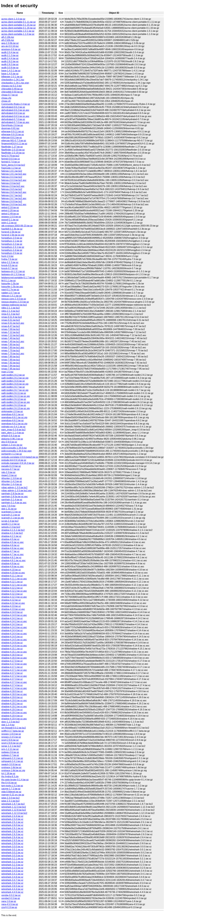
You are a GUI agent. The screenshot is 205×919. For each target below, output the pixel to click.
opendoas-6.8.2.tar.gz (12, 420)
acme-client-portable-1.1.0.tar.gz (17, 34)
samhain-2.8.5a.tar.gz (12, 493)
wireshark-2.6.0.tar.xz (12, 825)
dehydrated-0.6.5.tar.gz (13, 113)
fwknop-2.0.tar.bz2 (10, 183)
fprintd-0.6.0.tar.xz (10, 159)
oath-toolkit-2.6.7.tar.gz (13, 387)
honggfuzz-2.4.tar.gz (11, 250)
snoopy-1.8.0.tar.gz (11, 734)
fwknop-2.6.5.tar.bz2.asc (13, 192)
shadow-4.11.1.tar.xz (12, 575)
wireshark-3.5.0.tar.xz (12, 883)
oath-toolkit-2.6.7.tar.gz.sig (15, 390)
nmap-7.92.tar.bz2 (10, 362)
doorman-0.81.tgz (10, 128)
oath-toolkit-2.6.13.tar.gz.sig (15, 408)
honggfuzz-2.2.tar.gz (11, 244)
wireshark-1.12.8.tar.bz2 (13, 810)
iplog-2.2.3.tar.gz (9, 262)
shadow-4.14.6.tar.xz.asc (14, 645)
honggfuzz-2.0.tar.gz (11, 238)
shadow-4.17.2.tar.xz (12, 673)
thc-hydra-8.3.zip (10, 776)
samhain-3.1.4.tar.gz (11, 499)
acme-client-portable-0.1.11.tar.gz (18, 22)
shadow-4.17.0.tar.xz (12, 661)
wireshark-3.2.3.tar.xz (12, 865)
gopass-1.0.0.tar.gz (11, 216)
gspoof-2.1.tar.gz (10, 219)
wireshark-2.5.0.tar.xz (12, 819)
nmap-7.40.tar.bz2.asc (12, 341)
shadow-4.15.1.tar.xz (12, 648)
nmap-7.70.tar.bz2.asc (12, 353)
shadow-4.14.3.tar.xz (12, 624)
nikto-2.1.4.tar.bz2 (10, 311)
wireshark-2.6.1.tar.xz (12, 828)
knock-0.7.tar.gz (9, 268)
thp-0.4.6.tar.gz (9, 782)
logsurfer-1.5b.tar (10, 283)
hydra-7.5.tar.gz (9, 259)
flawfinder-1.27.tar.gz (12, 146)
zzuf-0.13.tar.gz (9, 907)
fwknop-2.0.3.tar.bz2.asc (13, 180)
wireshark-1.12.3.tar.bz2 (13, 807)
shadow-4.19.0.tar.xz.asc (14, 700)
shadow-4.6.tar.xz (10, 545)
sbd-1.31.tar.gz (9, 509)
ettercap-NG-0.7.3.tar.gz (13, 140)
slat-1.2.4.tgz (8, 725)
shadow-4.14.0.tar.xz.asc (14, 615)
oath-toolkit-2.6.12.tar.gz (13, 399)
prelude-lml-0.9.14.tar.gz (13, 460)
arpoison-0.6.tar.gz (11, 49)
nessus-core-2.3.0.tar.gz (13, 299)
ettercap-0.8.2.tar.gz (11, 137)
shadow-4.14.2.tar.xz (12, 618)
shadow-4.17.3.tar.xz (12, 679)
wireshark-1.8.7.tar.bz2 (13, 804)
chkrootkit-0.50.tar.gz (12, 92)
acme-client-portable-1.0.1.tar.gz (17, 31)
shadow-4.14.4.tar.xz (12, 630)
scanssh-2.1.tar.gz (10, 515)
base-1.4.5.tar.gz (10, 73)
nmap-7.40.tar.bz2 (10, 338)
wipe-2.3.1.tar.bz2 (10, 801)
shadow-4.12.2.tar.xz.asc (14, 591)
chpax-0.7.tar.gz (9, 95)
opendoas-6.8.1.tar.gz (12, 414)
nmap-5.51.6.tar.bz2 (11, 317)
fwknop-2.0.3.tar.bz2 (11, 177)
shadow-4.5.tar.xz (10, 539)
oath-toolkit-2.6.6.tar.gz (13, 381)
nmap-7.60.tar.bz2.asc (12, 347)
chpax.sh (6, 101)
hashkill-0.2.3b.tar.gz (12, 229)
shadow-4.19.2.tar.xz (12, 703)
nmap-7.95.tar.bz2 (10, 369)
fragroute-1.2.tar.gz (11, 168)
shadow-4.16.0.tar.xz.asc (14, 658)
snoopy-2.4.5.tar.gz (11, 737)
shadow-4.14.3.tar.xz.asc (14, 627)
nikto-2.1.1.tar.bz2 (10, 308)
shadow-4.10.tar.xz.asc (13, 572)
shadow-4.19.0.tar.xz (12, 697)
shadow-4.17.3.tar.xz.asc (14, 682)
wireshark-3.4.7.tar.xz (12, 880)
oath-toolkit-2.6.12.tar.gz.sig (15, 402)
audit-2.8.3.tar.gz (10, 64)
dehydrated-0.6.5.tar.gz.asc (15, 116)
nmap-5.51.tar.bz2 (10, 320)
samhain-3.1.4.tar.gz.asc (13, 502)
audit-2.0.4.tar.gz (10, 52)
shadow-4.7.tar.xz (10, 551)
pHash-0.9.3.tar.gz (10, 435)
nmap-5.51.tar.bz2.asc (12, 323)
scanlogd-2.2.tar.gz (11, 512)
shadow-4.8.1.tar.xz (11, 557)
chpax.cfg (6, 98)
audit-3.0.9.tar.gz (10, 67)
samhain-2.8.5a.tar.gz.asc (14, 496)
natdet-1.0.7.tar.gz (10, 293)
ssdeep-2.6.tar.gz (10, 752)
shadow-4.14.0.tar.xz (12, 612)
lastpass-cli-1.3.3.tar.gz (13, 274)
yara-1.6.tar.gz (8, 901)
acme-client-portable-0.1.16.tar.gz (18, 28)
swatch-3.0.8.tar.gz (11, 764)
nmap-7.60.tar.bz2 (10, 344)
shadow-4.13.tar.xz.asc (13, 609)
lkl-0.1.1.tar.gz (8, 280)
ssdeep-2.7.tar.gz (10, 755)
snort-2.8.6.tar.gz (10, 740)
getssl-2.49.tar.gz (10, 213)
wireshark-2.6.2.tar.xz (12, 831)
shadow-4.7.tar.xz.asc (12, 554)
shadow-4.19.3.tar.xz (12, 709)
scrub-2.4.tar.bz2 (10, 521)
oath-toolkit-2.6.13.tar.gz (13, 405)
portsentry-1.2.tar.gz (11, 454)
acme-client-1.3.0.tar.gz (13, 19)
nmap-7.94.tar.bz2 (10, 365)
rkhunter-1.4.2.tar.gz (11, 481)
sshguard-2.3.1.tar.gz (12, 758)
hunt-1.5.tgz (7, 256)
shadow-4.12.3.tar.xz (12, 594)
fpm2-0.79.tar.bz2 (10, 156)
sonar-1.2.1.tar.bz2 (11, 746)
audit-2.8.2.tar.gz (10, 61)
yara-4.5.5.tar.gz (9, 904)
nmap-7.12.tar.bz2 (10, 332)
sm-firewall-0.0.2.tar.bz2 (13, 728)
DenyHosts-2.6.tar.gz (12, 125)
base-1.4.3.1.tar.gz (11, 70)
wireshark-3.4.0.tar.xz (12, 871)
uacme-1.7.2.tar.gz (11, 788)
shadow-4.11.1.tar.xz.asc (14, 578)
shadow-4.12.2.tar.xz (12, 588)
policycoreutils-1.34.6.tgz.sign (16, 451)
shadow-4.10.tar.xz (11, 569)
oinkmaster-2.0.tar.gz (12, 411)
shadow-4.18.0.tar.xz (12, 691)
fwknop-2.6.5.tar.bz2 (11, 189)
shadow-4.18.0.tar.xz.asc (14, 694)
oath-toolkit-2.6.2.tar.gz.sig (15, 378)
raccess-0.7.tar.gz (10, 469)
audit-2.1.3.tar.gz (10, 55)
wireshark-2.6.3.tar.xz (12, 834)
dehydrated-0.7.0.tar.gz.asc (15, 122)
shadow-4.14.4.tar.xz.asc (14, 633)
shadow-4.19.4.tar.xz (12, 715)
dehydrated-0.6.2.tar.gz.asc (15, 110)
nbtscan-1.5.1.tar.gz (11, 296)
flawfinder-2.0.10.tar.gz (13, 149)
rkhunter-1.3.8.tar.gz (11, 478)
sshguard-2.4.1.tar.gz (12, 761)
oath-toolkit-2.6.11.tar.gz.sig (15, 396)
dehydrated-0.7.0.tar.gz (13, 119)
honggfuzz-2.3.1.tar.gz (12, 247)
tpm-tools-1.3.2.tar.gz (12, 785)
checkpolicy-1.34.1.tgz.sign (15, 83)
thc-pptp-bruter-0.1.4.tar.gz (15, 779)
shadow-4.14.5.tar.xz (12, 636)
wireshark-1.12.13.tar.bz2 (14, 813)
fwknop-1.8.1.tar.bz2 (11, 171)
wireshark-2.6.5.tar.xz (12, 840)
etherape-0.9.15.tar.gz (12, 134)
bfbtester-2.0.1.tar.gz (12, 76)
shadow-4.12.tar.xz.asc (13, 603)
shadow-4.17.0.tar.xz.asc (14, 664)
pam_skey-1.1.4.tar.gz (12, 432)
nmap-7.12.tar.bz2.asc (12, 335)
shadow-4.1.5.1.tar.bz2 (13, 530)
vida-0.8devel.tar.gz (11, 791)
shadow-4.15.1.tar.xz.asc (14, 652)
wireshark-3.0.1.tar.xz (12, 849)
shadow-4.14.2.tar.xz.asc (14, 621)
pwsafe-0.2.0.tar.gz (11, 466)
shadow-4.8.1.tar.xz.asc (13, 560)
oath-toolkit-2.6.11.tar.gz (13, 393)
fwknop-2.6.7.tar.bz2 (11, 195)
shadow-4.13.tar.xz (11, 606)
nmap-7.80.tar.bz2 (10, 356)
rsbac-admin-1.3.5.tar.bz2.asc (16, 490)
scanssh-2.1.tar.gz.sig (12, 518)
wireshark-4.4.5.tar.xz (12, 892)
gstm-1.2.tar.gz (9, 222)
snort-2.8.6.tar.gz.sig (11, 743)
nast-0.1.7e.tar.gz (10, 289)
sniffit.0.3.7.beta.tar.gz (12, 731)
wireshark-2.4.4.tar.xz (12, 816)
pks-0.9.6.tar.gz (9, 442)
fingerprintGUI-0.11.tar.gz (14, 143)
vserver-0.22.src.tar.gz (12, 794)
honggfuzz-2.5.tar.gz (11, 253)
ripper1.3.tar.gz (9, 475)
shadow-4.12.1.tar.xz (12, 581)
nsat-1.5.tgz (7, 372)
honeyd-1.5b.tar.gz (11, 232)
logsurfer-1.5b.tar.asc (12, 286)
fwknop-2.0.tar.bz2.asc (12, 186)
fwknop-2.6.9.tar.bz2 (11, 201)
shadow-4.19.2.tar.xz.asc (14, 706)
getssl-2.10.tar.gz (10, 207)
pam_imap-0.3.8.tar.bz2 (13, 429)
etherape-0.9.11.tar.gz (12, 131)
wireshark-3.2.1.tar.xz (12, 858)
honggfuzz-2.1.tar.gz (11, 241)
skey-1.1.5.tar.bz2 (10, 722)
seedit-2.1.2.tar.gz (10, 524)
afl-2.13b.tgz (7, 37)
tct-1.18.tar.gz (8, 773)
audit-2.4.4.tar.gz (10, 58)
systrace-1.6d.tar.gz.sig (13, 770)
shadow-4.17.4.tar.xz (12, 685)
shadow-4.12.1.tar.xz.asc (14, 585)
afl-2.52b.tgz (7, 40)
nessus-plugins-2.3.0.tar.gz (15, 302)
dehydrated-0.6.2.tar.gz (13, 107)
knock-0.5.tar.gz (9, 265)
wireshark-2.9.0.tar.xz (12, 843)
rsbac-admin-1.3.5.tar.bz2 (14, 487)
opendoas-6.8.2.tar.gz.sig (14, 423)
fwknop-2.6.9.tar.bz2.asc (13, 204)
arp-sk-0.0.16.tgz (10, 46)
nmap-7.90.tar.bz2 (10, 359)
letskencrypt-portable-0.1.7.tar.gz (18, 277)
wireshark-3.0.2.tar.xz (12, 852)
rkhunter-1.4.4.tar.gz (11, 484)
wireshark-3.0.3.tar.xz (12, 855)
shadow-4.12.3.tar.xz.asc (14, 597)
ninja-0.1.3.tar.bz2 (10, 314)
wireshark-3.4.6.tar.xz (12, 877)
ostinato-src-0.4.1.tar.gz (13, 426)
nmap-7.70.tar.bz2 (10, 350)
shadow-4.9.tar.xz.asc (12, 566)
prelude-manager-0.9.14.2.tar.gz (17, 463)
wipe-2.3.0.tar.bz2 (10, 798)
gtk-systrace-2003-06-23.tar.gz (17, 225)
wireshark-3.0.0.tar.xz (12, 846)
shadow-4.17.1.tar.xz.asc (14, 670)
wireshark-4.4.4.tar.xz (12, 889)
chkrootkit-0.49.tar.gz (12, 89)
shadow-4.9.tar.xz (10, 563)
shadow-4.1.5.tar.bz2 (12, 533)
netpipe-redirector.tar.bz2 (14, 305)
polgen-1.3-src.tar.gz (11, 445)
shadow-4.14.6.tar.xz (12, 642)
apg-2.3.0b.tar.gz (10, 43)
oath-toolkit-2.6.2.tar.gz (13, 375)
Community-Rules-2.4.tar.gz (15, 104)
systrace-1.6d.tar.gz (11, 767)
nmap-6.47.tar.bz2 (10, 326)
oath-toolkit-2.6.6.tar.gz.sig (15, 384)
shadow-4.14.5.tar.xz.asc (14, 639)
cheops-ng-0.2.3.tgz (11, 86)
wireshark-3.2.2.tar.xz (12, 862)
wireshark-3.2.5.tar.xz (12, 868)
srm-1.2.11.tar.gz (10, 749)
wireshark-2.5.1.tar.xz (12, 822)
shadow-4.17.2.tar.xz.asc (14, 676)
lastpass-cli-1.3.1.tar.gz (13, 271)
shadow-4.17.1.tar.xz (12, 667)
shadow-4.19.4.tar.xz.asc (14, 719)
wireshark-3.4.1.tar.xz (12, 874)
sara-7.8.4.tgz (8, 506)
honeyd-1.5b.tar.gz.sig (12, 235)
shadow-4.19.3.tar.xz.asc (14, 712)
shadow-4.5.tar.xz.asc (12, 542)
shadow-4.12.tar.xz (11, 600)
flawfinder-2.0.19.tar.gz (13, 153)
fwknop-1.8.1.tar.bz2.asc (13, 174)
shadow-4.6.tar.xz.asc (12, 548)
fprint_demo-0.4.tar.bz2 (13, 165)
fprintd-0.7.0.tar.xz (10, 162)
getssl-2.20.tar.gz (10, 210)
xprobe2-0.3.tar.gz (10, 898)
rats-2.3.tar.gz (8, 472)
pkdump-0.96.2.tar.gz (12, 439)
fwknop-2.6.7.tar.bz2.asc (13, 198)
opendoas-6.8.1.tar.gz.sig (14, 417)
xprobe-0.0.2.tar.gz (11, 895)
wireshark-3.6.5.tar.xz (12, 886)
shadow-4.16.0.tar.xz (12, 655)
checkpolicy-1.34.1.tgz (12, 79)
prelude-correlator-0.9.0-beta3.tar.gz (19, 457)
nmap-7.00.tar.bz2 (10, 329)
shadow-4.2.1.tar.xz (11, 536)
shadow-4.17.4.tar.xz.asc (14, 688)
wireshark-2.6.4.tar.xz (12, 837)
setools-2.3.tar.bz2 (10, 527)
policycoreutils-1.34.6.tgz (14, 448)
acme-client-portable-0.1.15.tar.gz (18, 25)
